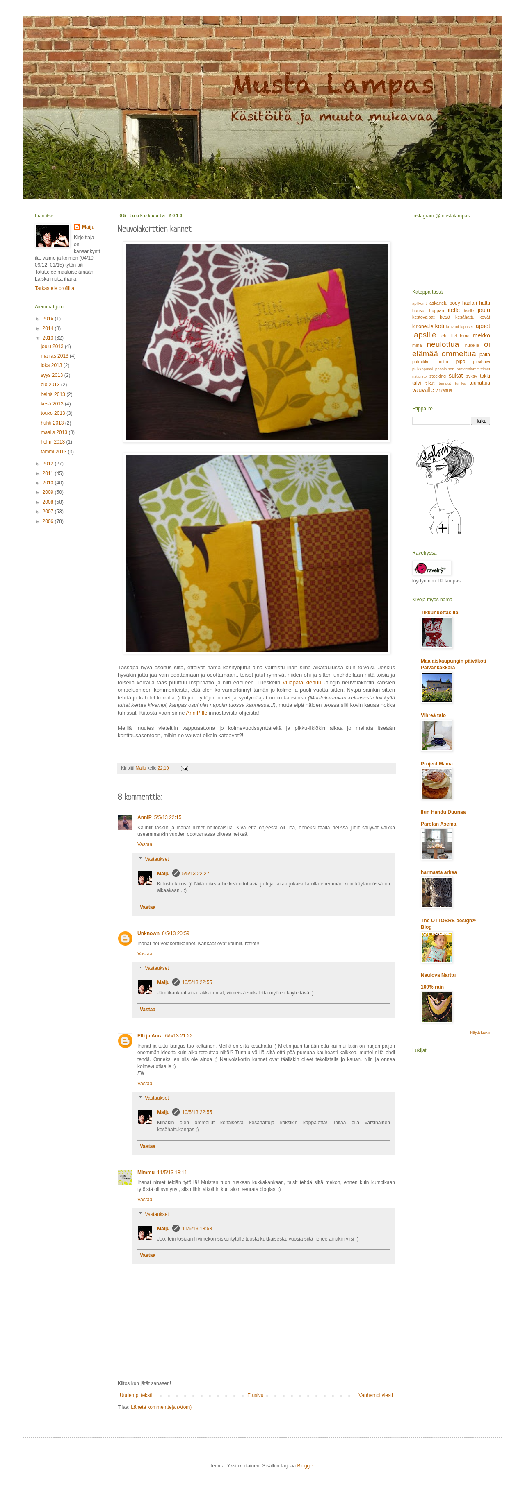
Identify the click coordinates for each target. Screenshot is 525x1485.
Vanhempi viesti (375, 1395)
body (455, 303)
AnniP (144, 817)
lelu (444, 335)
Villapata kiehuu (302, 682)
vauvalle (423, 390)
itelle (454, 310)
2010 (49, 483)
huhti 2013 (53, 423)
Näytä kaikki (480, 1032)
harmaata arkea (439, 872)
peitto (442, 361)
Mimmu (146, 1172)
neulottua (443, 344)
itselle (469, 310)
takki (485, 376)
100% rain (432, 987)
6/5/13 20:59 (175, 933)
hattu (484, 303)
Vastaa (144, 844)
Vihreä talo (433, 715)
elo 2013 (51, 384)
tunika (460, 383)
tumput (445, 383)
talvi (416, 383)
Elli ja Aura (150, 1036)
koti (439, 326)
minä (417, 345)
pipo (461, 361)
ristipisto (419, 376)
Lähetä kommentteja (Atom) (161, 1407)
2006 (49, 521)
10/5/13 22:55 (197, 982)
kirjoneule (422, 326)
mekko (481, 335)
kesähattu (465, 317)
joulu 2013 (53, 346)
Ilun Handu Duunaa (443, 812)
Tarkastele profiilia (54, 288)
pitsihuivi (481, 361)
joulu (484, 310)
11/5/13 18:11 (172, 1172)
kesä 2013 (53, 404)
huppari (436, 310)
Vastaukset (157, 859)
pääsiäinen (444, 369)
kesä (445, 317)
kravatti (452, 326)
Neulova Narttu (438, 975)
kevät (484, 317)
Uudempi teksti (136, 1395)
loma (464, 335)
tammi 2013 (54, 452)
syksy (471, 376)
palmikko (421, 361)
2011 (49, 473)
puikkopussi (422, 369)
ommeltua (458, 353)
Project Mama (437, 764)
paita (484, 355)
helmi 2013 (53, 442)
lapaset (466, 326)
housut (418, 310)
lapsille (424, 335)
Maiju (163, 873)
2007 (49, 511)
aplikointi (419, 303)
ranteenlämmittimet (473, 369)
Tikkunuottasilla (439, 613)
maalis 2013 (54, 432)
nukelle (472, 345)
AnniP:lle (196, 713)
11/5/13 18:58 (197, 1228)
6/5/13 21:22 (179, 1036)
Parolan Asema (438, 824)
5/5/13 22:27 (196, 873)
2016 (49, 318)
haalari (469, 303)
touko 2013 (53, 413)
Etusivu (255, 1395)
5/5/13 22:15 (168, 817)
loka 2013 (52, 365)
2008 (49, 502)
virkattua (444, 390)
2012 (49, 463)
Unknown (148, 933)
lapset (482, 326)
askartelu (438, 303)
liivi (454, 335)
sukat (456, 375)
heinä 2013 (53, 394)
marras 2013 (55, 356)
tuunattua (480, 383)
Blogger (305, 1466)
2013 (49, 338)
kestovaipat (423, 317)
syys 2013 (52, 375)
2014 (49, 328)
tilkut (429, 382)
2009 (49, 492)
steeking (437, 376)
